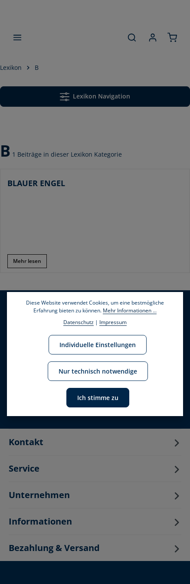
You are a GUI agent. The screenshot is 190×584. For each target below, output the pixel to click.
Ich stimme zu (97, 398)
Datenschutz (78, 322)
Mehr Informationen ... (130, 310)
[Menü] (17, 37)
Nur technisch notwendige (98, 371)
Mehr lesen (27, 261)
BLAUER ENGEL (36, 183)
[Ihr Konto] (152, 37)
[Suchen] (132, 37)
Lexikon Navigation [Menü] (95, 97)
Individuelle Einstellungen (97, 345)
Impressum (113, 322)
